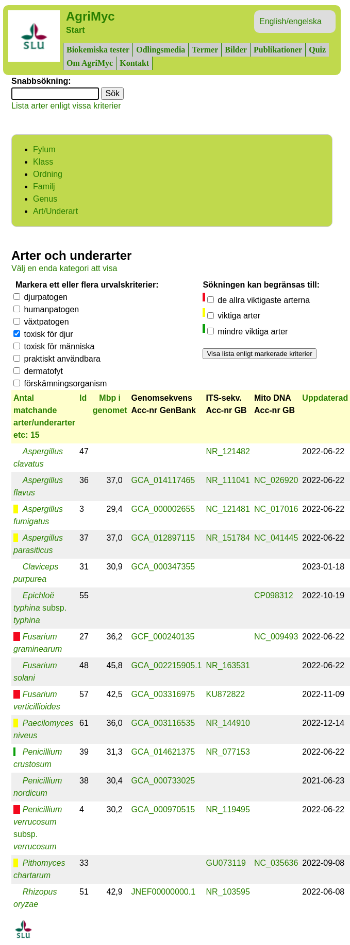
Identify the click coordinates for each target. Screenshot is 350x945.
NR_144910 (228, 723)
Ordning (47, 174)
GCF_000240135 (163, 636)
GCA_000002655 (163, 509)
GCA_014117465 (163, 480)
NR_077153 (228, 751)
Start (75, 30)
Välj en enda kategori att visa (64, 268)
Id (83, 398)
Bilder (236, 49)
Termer (205, 49)
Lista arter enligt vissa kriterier (66, 105)
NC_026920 (276, 480)
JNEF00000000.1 (163, 891)
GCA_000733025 (163, 780)
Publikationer (278, 49)
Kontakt (134, 63)
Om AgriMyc (89, 63)
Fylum (44, 149)
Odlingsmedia (160, 49)
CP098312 (273, 595)
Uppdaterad (325, 398)
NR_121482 (228, 451)
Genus (45, 198)
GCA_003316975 (163, 694)
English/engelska (290, 21)
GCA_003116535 (163, 723)
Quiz (317, 49)
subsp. (39, 608)
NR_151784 (228, 537)
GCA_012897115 (163, 537)
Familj (44, 186)
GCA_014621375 (163, 751)
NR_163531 (228, 665)
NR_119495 (228, 809)
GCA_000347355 (163, 566)
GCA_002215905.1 (166, 665)
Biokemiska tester (97, 49)
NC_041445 (276, 537)
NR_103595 (228, 891)
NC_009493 (276, 636)
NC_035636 (276, 863)
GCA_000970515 (163, 809)
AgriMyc (90, 16)
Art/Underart (55, 211)
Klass (43, 161)
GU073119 (226, 863)
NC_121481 (228, 509)
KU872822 (225, 694)
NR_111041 (228, 480)
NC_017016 (276, 509)
